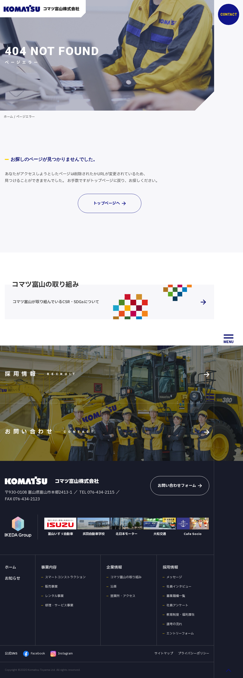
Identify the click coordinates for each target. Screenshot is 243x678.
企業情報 (114, 567)
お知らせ (12, 578)
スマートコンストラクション (65, 577)
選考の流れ (174, 624)
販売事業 (51, 586)
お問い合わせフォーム (180, 486)
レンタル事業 (54, 596)
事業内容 (49, 567)
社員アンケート (177, 605)
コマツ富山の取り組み (126, 577)
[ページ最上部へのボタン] (228, 670)
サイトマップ (163, 653)
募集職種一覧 (175, 596)
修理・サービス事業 (59, 605)
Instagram (61, 654)
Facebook (34, 654)
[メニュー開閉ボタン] (228, 339)
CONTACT (228, 14)
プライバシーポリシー (193, 653)
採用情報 (170, 567)
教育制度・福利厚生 (180, 614)
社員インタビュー (178, 586)
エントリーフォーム (180, 633)
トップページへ (109, 203)
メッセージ (174, 577)
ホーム (8, 116)
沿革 (113, 586)
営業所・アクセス (122, 596)
